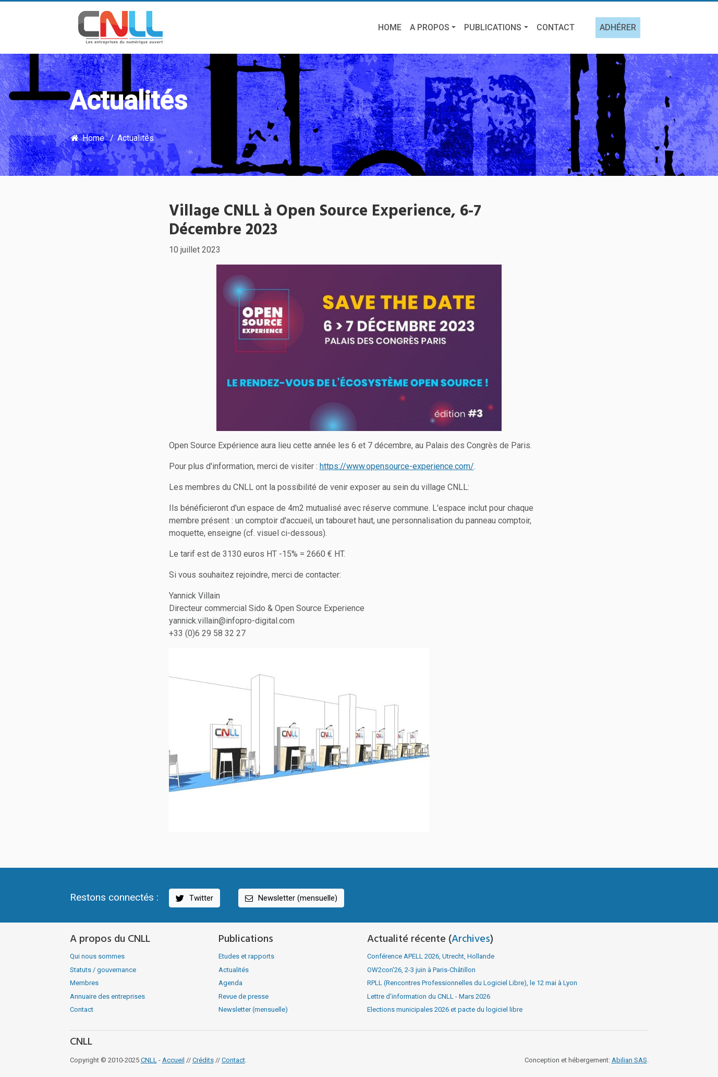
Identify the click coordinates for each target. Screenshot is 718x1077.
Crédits (203, 1060)
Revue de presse (243, 996)
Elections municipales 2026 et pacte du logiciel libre (444, 1009)
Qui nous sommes (97, 956)
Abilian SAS (629, 1060)
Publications (492, 27)
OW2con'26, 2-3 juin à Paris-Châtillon (421, 970)
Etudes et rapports (246, 956)
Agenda (230, 983)
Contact (556, 27)
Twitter (193, 898)
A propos (429, 27)
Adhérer (618, 27)
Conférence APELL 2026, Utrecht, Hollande (430, 956)
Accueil (173, 1060)
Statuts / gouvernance (103, 970)
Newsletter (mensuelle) (290, 898)
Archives (471, 939)
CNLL (149, 1060)
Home (389, 27)
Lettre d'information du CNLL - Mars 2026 (428, 996)
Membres (84, 983)
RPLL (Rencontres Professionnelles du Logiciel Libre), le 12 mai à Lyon (472, 983)
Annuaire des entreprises (107, 996)
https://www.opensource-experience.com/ (397, 466)
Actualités (135, 138)
